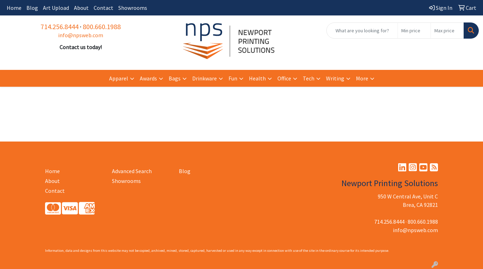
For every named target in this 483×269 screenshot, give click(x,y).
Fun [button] (232, 78)
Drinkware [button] (204, 78)
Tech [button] (308, 78)
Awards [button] (148, 78)
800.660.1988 (102, 26)
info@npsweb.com (80, 35)
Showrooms (132, 7)
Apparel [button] (118, 78)
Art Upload (56, 7)
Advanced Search (132, 171)
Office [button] (284, 78)
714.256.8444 (59, 26)
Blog (32, 7)
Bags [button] (175, 78)
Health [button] (257, 78)
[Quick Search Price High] (447, 30)
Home (14, 7)
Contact (103, 7)
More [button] (362, 78)
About (81, 7)
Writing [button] (335, 78)
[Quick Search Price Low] (414, 30)
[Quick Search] (362, 30)
